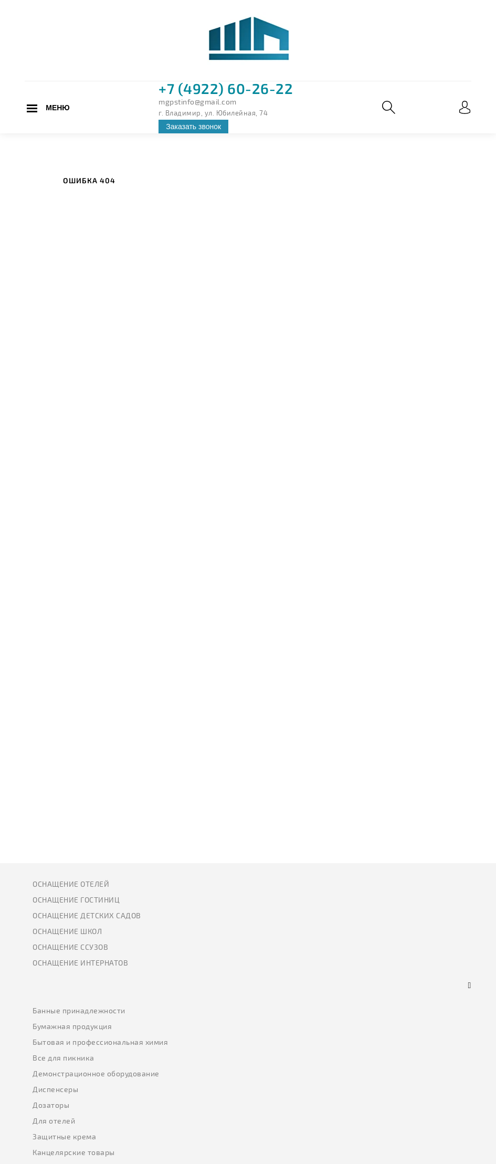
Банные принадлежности (79, 1010)
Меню (58, 107)
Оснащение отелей (71, 883)
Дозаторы (51, 1104)
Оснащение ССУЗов (70, 946)
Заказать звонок (193, 126)
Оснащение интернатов (80, 962)
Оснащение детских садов (87, 915)
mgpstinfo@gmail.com (198, 101)
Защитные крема (64, 1136)
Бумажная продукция (72, 1026)
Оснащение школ (67, 931)
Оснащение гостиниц (76, 899)
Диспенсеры (55, 1089)
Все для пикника (63, 1057)
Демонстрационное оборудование (96, 1073)
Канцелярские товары (74, 1152)
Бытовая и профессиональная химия (100, 1041)
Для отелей (54, 1120)
